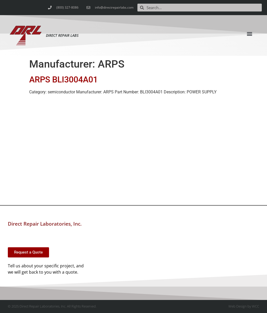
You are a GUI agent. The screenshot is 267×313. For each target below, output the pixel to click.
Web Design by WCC (243, 306)
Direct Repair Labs (62, 35)
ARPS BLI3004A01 (63, 80)
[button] (249, 33)
